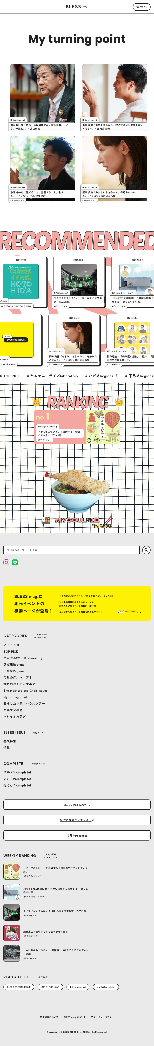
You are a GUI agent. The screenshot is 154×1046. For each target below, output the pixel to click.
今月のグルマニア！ (17, 677)
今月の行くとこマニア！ (21, 683)
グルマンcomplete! (17, 772)
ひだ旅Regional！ (16, 664)
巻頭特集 (9, 740)
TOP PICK (10, 651)
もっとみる (101, 526)
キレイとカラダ (14, 716)
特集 (6, 747)
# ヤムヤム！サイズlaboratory (74, 375)
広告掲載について (49, 1017)
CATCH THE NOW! (50, 986)
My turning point (15, 696)
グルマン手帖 (13, 709)
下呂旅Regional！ (16, 670)
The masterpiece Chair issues (25, 690)
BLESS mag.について (77, 805)
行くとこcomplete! (17, 785)
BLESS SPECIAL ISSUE (18, 986)
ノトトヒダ (11, 644)
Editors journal (78, 986)
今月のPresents (77, 835)
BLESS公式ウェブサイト (75, 820)
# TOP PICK (31, 375)
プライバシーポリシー (102, 1017)
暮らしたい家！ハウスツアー (24, 703)
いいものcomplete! (17, 778)
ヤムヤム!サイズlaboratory (22, 657)
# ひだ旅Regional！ (123, 375)
